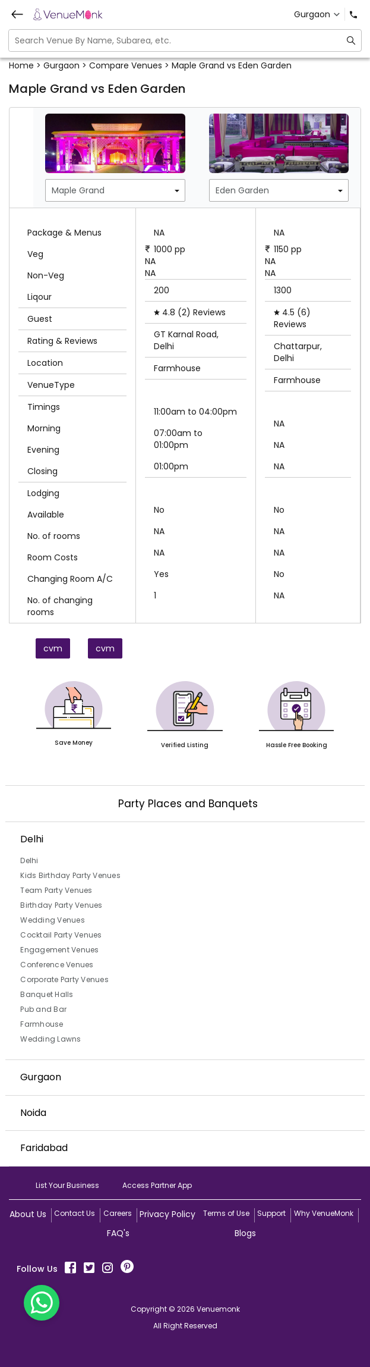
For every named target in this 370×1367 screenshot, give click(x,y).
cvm (52, 648)
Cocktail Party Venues (61, 935)
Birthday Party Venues (61, 905)
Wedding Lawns (50, 1039)
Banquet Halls (46, 994)
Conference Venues (56, 965)
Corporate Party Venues (64, 979)
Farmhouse (41, 1024)
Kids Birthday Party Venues (70, 875)
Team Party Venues (56, 890)
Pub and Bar (43, 1009)
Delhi (29, 860)
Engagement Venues (59, 950)
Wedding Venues (52, 920)
